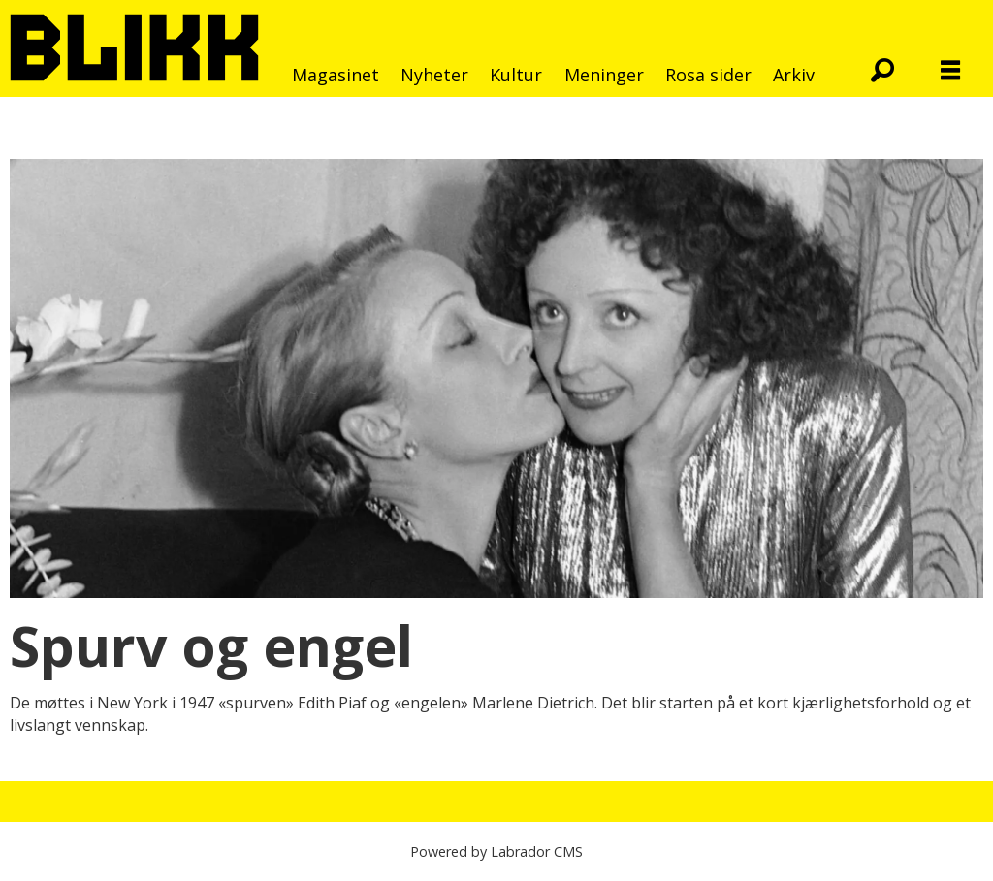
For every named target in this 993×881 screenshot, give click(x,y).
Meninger (604, 74)
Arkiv (794, 74)
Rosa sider (708, 74)
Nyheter (434, 74)
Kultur (516, 74)
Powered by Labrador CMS (496, 851)
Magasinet (335, 74)
